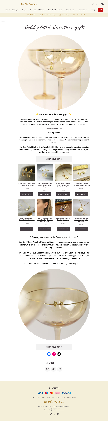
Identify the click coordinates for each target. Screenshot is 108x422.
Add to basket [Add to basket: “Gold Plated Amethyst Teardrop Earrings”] (63, 229)
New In (7, 10)
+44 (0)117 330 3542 (54, 408)
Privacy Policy (50, 397)
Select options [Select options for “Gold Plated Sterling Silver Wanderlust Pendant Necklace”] (63, 194)
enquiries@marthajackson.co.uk (55, 410)
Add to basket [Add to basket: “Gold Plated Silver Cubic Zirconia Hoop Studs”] (27, 194)
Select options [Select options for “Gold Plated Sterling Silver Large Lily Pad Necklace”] (81, 229)
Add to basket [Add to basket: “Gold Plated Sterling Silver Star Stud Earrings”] (81, 194)
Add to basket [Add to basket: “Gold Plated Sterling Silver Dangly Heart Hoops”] (45, 194)
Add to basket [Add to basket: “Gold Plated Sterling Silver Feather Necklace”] (27, 229)
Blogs (93, 10)
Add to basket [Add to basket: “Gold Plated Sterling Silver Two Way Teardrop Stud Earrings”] (45, 229)
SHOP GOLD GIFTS (54, 159)
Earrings (16, 10)
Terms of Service (60, 397)
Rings (25, 10)
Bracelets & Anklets (56, 10)
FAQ (33, 397)
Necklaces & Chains (38, 10)
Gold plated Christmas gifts (54, 129)
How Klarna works (71, 397)
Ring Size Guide (40, 397)
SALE (100, 10)
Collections (71, 10)
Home (3, 21)
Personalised (83, 10)
